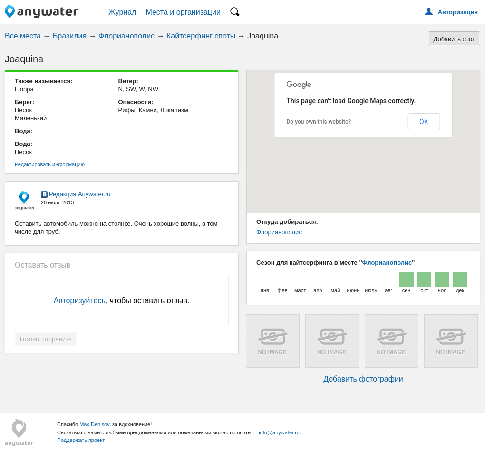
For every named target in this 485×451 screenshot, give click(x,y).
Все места (23, 36)
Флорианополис (126, 36)
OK (423, 121)
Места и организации (183, 12)
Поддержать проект (81, 440)
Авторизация (458, 12)
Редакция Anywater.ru (80, 194)
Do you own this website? (319, 121)
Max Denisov (94, 424)
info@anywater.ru (279, 432)
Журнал (122, 12)
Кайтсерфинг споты (200, 36)
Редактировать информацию (50, 164)
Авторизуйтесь (80, 301)
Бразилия (70, 36)
